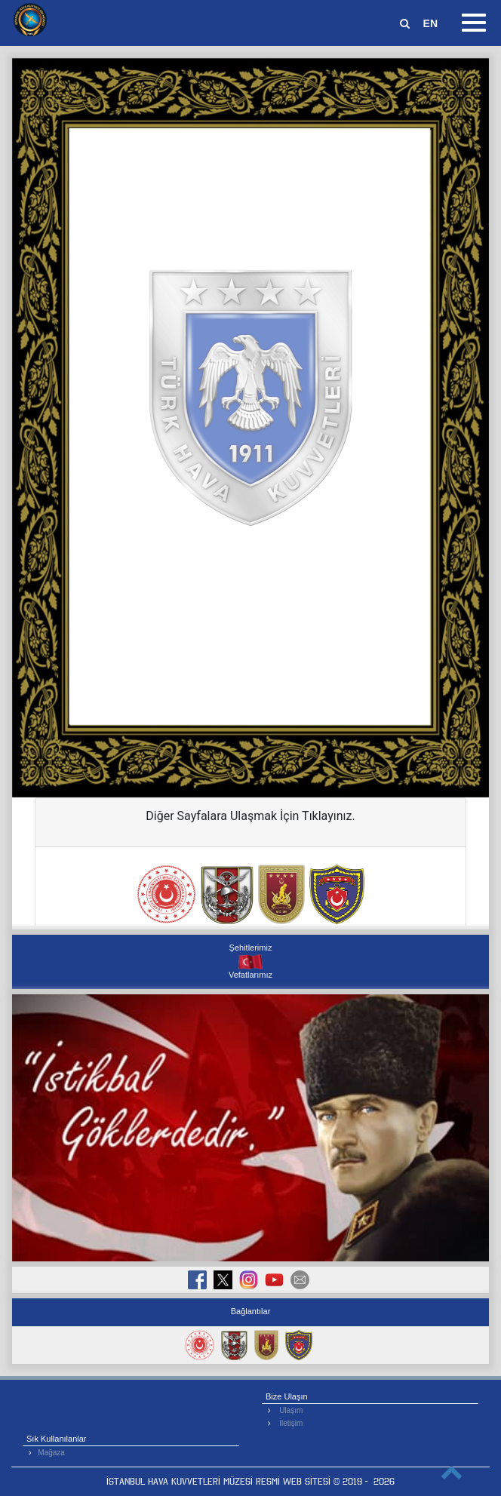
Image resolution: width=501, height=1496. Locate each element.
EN (430, 23)
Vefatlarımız (250, 974)
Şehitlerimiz (250, 947)
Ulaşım (291, 1410)
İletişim (291, 1423)
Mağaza (51, 1452)
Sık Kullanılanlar (56, 1438)
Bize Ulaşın (287, 1396)
